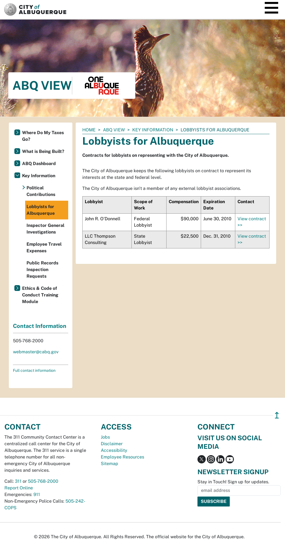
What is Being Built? (43, 151)
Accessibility (114, 450)
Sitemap (109, 463)
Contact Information (39, 326)
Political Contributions (41, 191)
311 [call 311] (18, 481)
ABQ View (114, 129)
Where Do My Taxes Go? (43, 136)
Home (89, 129)
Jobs (105, 437)
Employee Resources (122, 457)
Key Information (152, 129)
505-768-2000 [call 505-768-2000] (43, 481)
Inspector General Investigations (45, 229)
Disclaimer (112, 443)
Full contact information (34, 370)
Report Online (18, 487)
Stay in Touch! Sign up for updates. (233, 481)
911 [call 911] (36, 494)
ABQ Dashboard (39, 163)
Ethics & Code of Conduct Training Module (40, 295)
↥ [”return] (277, 415)
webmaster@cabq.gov (36, 351)
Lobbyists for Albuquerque (41, 210)
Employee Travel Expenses (44, 247)
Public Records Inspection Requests (42, 269)
